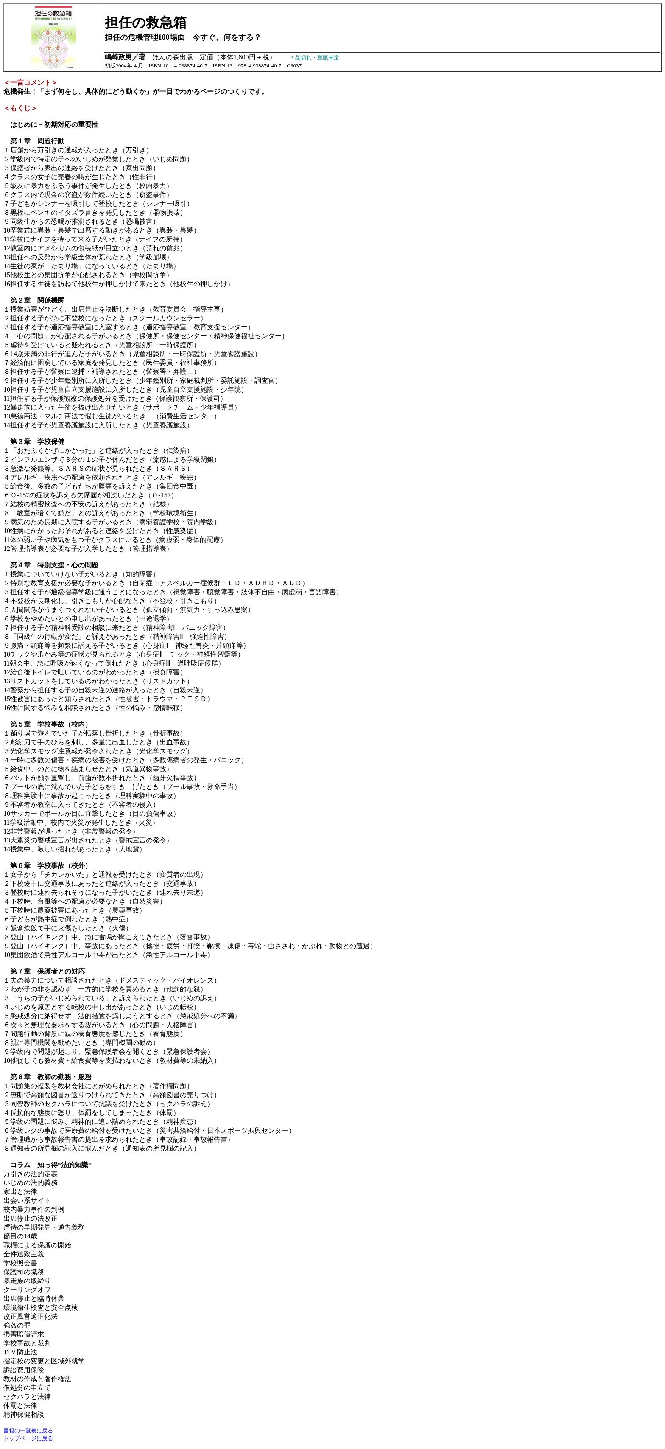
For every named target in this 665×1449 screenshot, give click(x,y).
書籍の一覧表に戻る (28, 1430)
